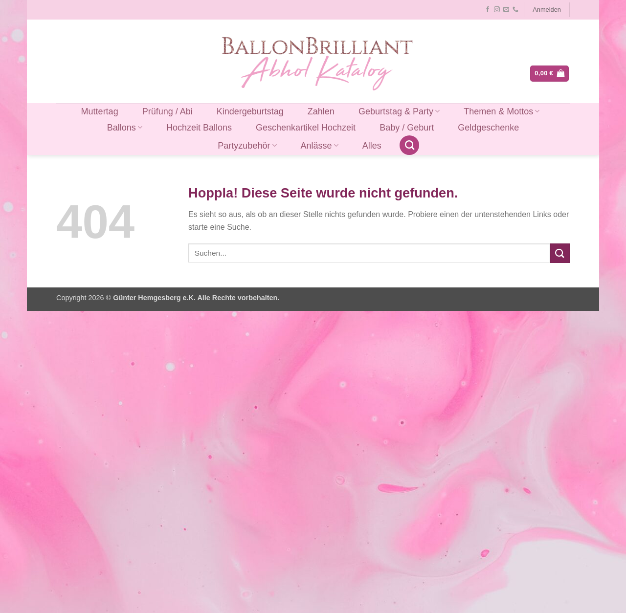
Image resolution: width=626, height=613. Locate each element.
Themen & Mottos (501, 111)
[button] (547, 10)
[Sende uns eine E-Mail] (506, 9)
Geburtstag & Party (399, 111)
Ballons (124, 127)
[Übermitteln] (560, 253)
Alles (371, 146)
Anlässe (319, 146)
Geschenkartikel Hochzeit (306, 127)
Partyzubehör (247, 146)
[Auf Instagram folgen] (497, 9)
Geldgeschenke (488, 127)
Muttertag (99, 111)
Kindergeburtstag (250, 111)
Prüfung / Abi (167, 111)
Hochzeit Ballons (199, 127)
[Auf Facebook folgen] (488, 9)
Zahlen (321, 111)
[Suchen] (409, 145)
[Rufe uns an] (515, 9)
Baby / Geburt (407, 127)
